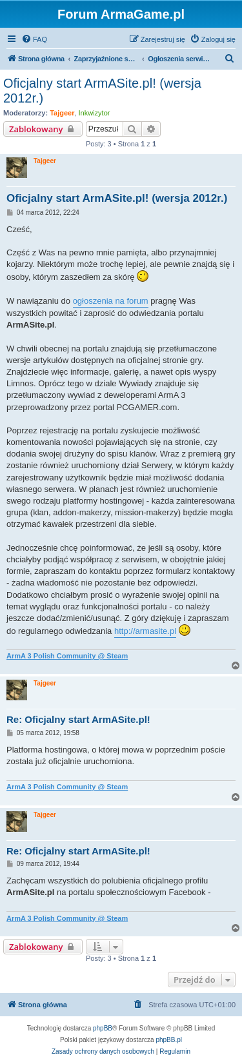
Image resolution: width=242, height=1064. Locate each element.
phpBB (102, 1028)
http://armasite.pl (145, 631)
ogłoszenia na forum (110, 301)
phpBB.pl (169, 1039)
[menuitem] (34, 39)
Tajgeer (62, 113)
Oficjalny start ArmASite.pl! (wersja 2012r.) (102, 90)
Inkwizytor (94, 113)
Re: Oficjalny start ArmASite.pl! (78, 719)
